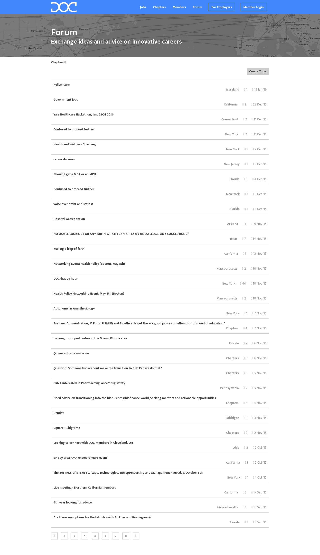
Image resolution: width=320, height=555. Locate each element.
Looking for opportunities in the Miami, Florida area (90, 338)
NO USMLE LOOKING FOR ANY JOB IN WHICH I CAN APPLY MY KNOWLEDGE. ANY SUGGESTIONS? (121, 234)
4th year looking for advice (72, 502)
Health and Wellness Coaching (74, 144)
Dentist (58, 413)
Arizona (232, 224)
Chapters (159, 7)
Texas (233, 239)
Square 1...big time (66, 428)
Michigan (232, 418)
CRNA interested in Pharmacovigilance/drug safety (89, 383)
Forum (197, 7)
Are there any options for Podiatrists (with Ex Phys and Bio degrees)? (102, 517)
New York (231, 134)
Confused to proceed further (73, 129)
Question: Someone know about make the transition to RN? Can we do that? (107, 368)
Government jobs (65, 99)
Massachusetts (227, 268)
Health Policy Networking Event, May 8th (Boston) (88, 293)
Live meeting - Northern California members (84, 487)
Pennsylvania (229, 388)
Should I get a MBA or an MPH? (75, 174)
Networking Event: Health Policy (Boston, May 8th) (89, 264)
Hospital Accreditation (69, 219)
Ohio (236, 448)
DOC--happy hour (65, 278)
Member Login (253, 7)
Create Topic (258, 71)
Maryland (232, 89)
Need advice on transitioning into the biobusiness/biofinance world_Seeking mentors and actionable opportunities (134, 398)
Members (179, 7)
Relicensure (61, 84)
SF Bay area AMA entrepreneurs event (80, 458)
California (231, 104)
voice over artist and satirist (73, 204)
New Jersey (232, 164)
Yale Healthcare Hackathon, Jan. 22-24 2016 (83, 114)
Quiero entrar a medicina (71, 353)
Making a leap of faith (68, 249)
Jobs (143, 7)
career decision (64, 159)
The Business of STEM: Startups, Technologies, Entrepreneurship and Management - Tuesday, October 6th (128, 472)
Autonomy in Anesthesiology (74, 308)
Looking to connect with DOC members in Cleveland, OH (93, 443)
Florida (234, 179)
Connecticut (229, 119)
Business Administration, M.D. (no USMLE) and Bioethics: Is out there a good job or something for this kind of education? (139, 323)
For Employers (221, 7)
